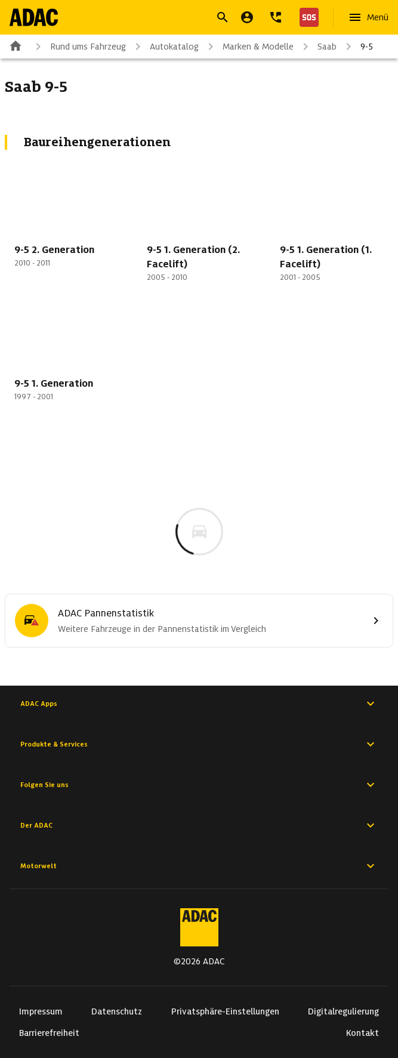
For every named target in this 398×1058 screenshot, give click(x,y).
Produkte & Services (199, 744)
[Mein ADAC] (247, 17)
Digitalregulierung (343, 1011)
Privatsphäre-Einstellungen (225, 1011)
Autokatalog (165, 46)
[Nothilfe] (306, 17)
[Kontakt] (276, 17)
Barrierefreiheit (49, 1033)
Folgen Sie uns (199, 785)
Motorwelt (199, 866)
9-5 (357, 46)
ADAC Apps (199, 703)
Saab (317, 46)
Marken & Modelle (248, 46)
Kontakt (362, 1033)
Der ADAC (199, 825)
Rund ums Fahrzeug (78, 46)
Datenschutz (116, 1011)
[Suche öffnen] (222, 17)
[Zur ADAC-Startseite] (34, 17)
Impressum (41, 1011)
